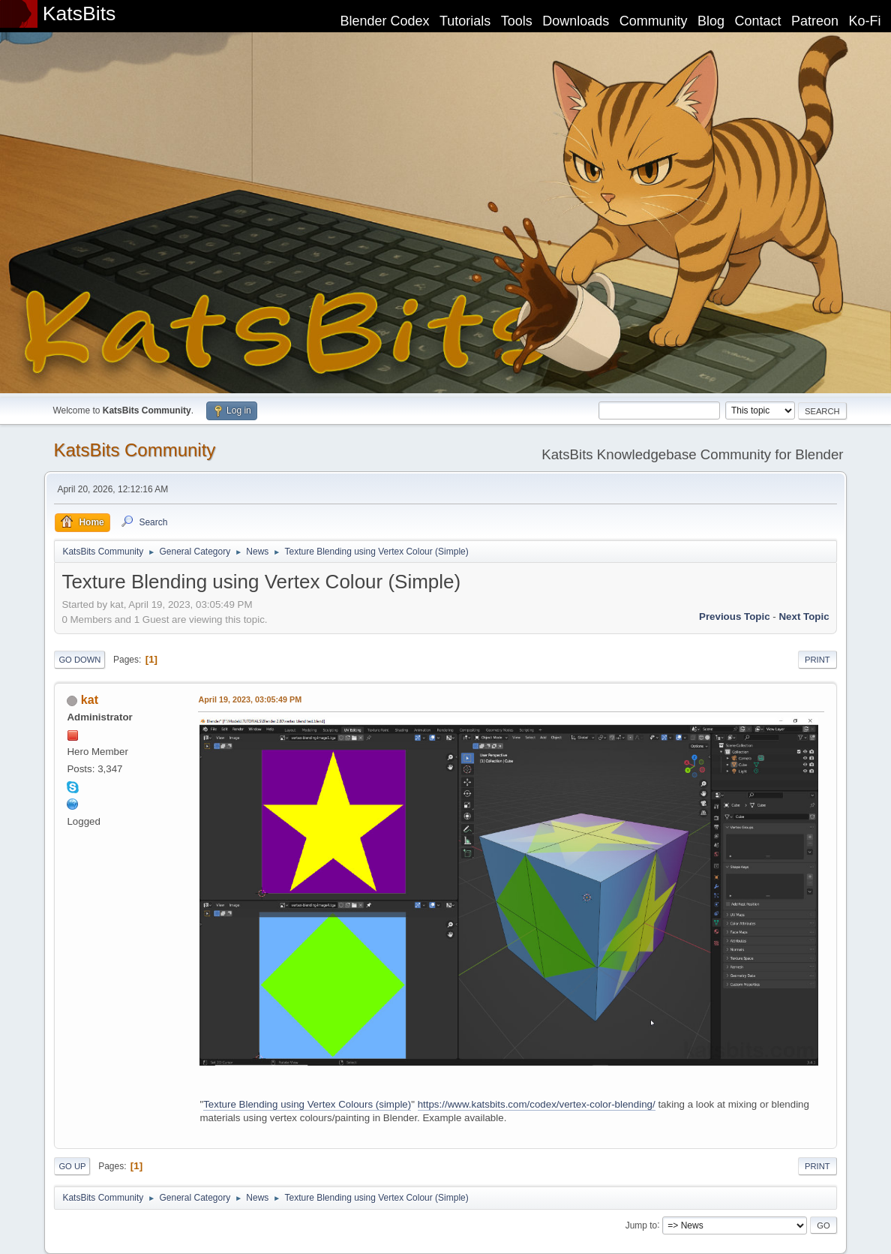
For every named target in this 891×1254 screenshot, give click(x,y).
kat (89, 699)
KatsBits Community (134, 450)
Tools (516, 21)
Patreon (814, 21)
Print (817, 659)
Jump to (642, 1224)
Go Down (79, 659)
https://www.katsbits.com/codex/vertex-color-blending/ (537, 1104)
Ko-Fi (865, 21)
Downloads (575, 21)
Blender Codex (384, 21)
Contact (758, 21)
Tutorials (465, 21)
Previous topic (734, 616)
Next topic (803, 616)
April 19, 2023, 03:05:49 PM (250, 699)
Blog (711, 21)
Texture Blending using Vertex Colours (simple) (307, 1104)
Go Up (72, 1166)
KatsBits (79, 13)
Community (654, 21)
